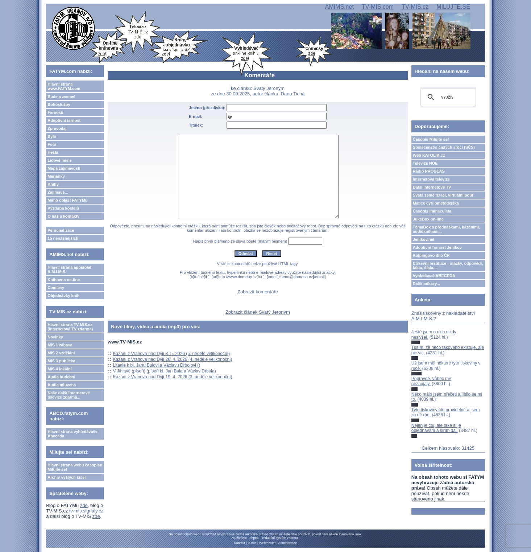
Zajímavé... (57, 192)
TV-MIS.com (378, 7)
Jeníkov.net (424, 239)
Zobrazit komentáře (257, 291)
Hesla (52, 152)
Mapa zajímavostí (63, 168)
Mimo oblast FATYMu (67, 200)
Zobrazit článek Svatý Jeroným (257, 312)
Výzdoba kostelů (63, 208)
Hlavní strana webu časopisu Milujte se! (74, 467)
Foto (51, 144)
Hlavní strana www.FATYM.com (63, 86)
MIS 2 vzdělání (61, 353)
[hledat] (447, 97)
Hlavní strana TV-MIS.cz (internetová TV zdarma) (70, 326)
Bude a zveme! (61, 96)
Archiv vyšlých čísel (66, 477)
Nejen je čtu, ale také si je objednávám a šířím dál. (436, 428)
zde (84, 505)
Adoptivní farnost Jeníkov (437, 247)
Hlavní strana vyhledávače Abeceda (72, 433)
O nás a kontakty (63, 216)
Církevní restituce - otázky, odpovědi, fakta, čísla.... (448, 265)
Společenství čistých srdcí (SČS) (444, 147)
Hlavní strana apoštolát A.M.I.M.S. (69, 269)
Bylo (51, 136)
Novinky (55, 337)
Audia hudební (61, 377)
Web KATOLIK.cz (429, 155)
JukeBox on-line (428, 219)
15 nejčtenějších (62, 238)
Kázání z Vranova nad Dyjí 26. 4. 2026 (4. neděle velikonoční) (172, 359)
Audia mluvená (61, 385)
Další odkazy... (426, 283)
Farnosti (55, 112)
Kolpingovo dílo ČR (431, 255)
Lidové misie (59, 160)
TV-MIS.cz (415, 7)
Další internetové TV (432, 187)
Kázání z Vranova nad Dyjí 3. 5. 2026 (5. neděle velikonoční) (171, 353)
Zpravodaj (57, 128)
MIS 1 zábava (59, 345)
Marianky (56, 176)
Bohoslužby (58, 104)
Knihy (53, 184)
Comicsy (55, 287)
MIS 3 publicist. (61, 361)
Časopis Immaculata (432, 211)
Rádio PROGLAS (429, 171)
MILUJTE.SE (453, 7)
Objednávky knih (63, 295)
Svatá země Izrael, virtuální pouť (443, 195)
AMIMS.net (339, 7)
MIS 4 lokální (59, 369)
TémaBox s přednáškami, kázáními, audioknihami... (446, 229)
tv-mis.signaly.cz (86, 511)
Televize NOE (425, 163)
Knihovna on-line (63, 279)
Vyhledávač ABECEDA (434, 275)
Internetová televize (431, 179)
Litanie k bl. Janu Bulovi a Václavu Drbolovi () (156, 365)
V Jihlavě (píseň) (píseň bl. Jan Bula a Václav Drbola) (164, 371)
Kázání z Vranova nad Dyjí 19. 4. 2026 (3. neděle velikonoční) (172, 376)
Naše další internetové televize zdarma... (68, 395)
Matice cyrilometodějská (436, 203)
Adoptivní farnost (63, 120)
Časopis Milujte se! (431, 139)
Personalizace (60, 230)
